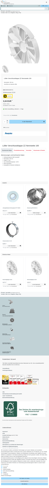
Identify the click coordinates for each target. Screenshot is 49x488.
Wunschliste (6, 127)
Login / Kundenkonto (7, 395)
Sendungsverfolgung (7, 370)
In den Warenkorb (33, 121)
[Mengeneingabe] (4, 122)
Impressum (5, 431)
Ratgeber (13, 12)
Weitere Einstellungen (6, 475)
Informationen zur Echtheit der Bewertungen (12, 444)
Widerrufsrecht (5, 437)
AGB (3, 433)
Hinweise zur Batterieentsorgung (10, 446)
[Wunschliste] (39, 6)
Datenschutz (5, 439)
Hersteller (28, 150)
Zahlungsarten (5, 442)
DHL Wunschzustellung (8, 470)
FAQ (20, 12)
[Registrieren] (10, 6)
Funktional (5, 474)
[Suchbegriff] (23, 8)
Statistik (5, 467)
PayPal (5, 472)
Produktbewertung (19, 150)
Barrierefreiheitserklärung (8, 397)
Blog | (17, 12)
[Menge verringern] (7, 123)
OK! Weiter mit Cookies (24, 478)
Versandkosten (14, 115)
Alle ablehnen (24, 484)
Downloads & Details (39, 150)
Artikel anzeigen (39, 212)
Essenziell (5, 466)
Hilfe (3, 392)
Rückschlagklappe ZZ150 (32, 279)
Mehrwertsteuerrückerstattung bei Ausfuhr (12, 393)
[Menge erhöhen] (7, 121)
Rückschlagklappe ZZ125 (7, 279)
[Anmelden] (3, 6)
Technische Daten (7, 150)
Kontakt (3, 12)
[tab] (7, 150)
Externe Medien (7, 469)
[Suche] (46, 8)
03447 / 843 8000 (6, 11)
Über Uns (7, 12)
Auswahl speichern (25, 481)
